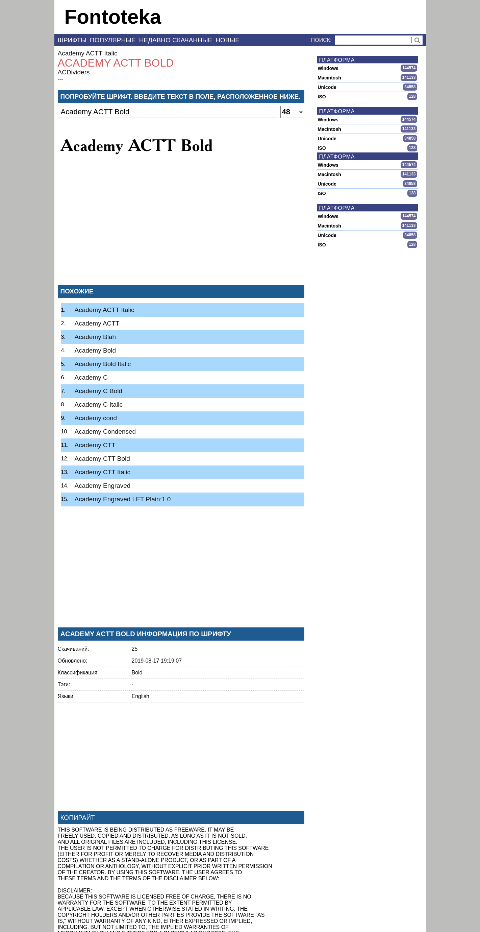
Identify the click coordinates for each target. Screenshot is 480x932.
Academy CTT (95, 445)
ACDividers (74, 72)
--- (60, 79)
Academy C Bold (99, 391)
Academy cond (96, 418)
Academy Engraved (103, 485)
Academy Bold (95, 350)
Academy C (91, 377)
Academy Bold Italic (103, 363)
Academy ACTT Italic (88, 53)
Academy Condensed (105, 431)
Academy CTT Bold (102, 458)
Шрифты (72, 40)
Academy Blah (95, 336)
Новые (227, 40)
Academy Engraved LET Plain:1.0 (123, 499)
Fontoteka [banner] (113, 16)
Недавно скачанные (175, 40)
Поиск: (321, 40)
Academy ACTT (97, 323)
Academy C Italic (99, 404)
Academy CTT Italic (102, 472)
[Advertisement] (181, 229)
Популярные (113, 40)
